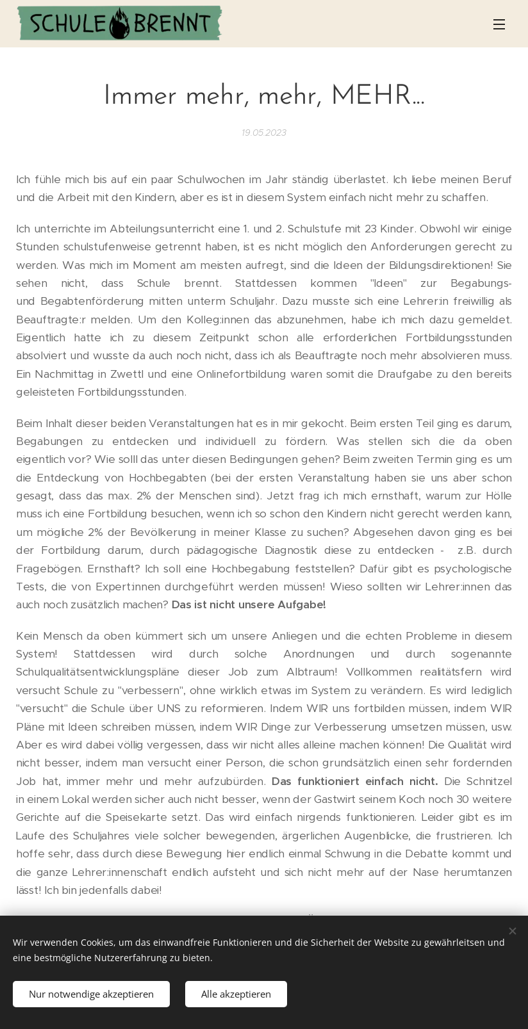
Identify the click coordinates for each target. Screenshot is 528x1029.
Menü (499, 24)
